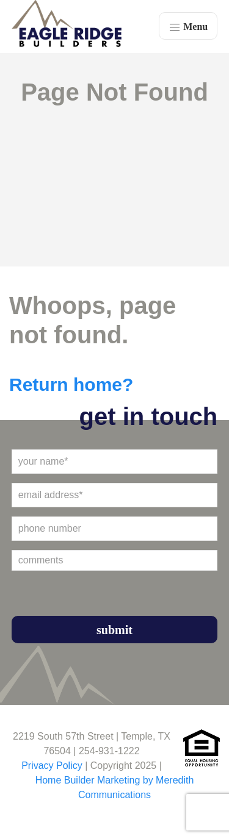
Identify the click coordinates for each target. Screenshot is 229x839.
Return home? (71, 384)
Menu (188, 27)
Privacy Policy (51, 765)
